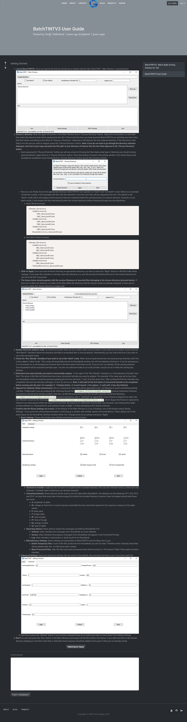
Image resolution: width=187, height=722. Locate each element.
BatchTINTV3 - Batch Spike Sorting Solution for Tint (160, 66)
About (73, 3)
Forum (122, 3)
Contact (82, 3)
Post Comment (20, 695)
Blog (102, 3)
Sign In (182, 3)
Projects (112, 3)
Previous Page (76, 647)
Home (64, 3)
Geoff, (48, 34)
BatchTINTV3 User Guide (156, 74)
